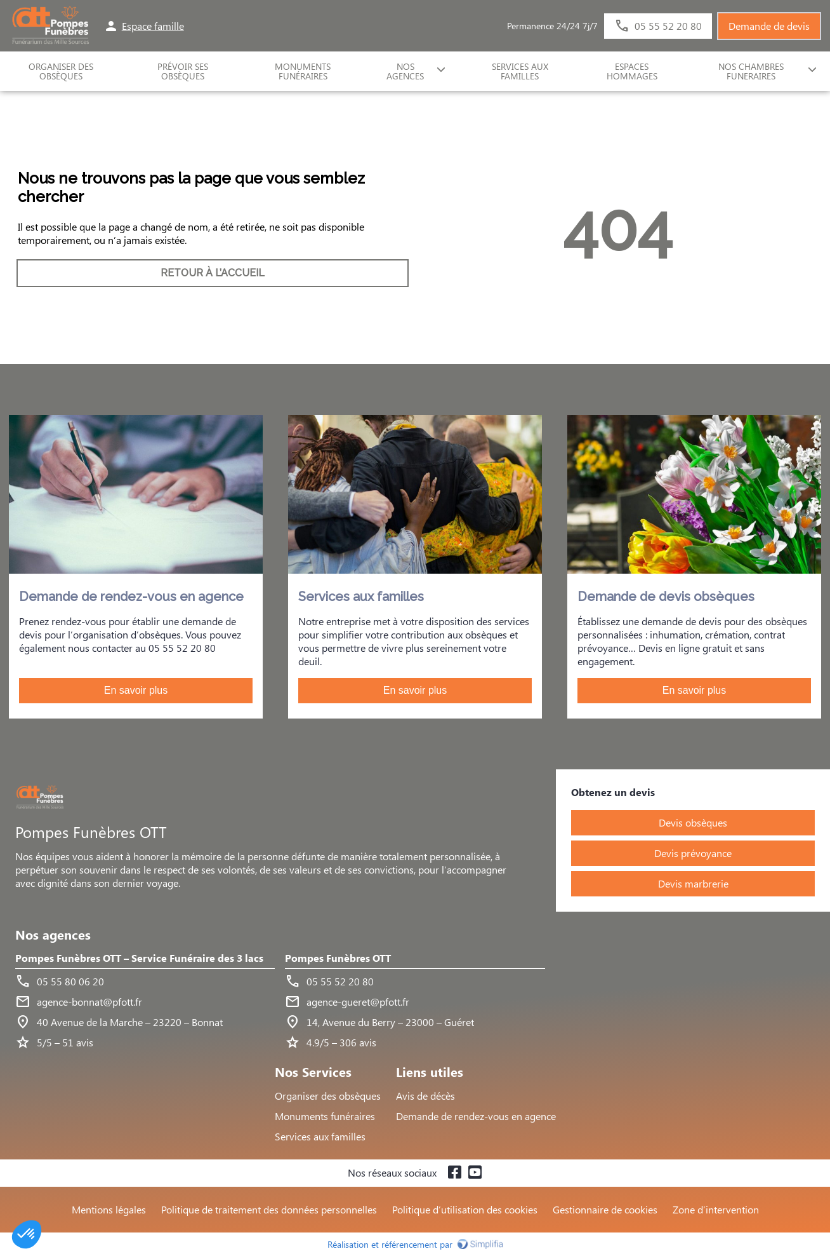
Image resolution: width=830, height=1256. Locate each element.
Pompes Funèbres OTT (338, 958)
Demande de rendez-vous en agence (476, 1116)
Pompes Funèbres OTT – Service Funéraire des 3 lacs (139, 958)
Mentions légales (109, 1209)
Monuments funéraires (303, 71)
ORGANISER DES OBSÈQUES (61, 71)
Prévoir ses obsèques (182, 71)
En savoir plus (136, 690)
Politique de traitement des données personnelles (269, 1209)
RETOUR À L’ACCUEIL (213, 273)
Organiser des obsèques (328, 1095)
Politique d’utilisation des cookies (464, 1209)
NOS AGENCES (405, 71)
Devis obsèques (693, 822)
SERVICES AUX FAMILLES (520, 71)
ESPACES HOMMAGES (632, 71)
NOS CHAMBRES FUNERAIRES (751, 71)
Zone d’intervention (716, 1209)
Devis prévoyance (693, 853)
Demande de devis (769, 25)
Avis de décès (425, 1095)
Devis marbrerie (693, 883)
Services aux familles (320, 1136)
